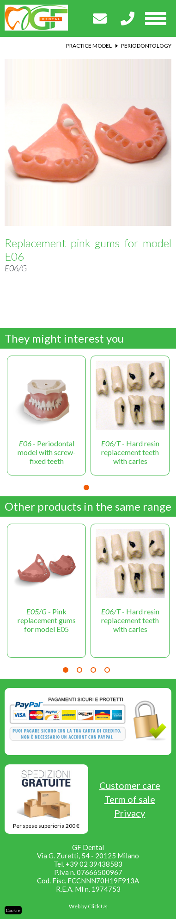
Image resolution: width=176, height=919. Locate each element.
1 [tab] (86, 487)
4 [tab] (107, 670)
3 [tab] (93, 670)
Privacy (129, 813)
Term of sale (129, 799)
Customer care (129, 785)
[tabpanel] (46, 415)
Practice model (89, 45)
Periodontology (146, 45)
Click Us (98, 906)
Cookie (13, 910)
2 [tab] (79, 670)
